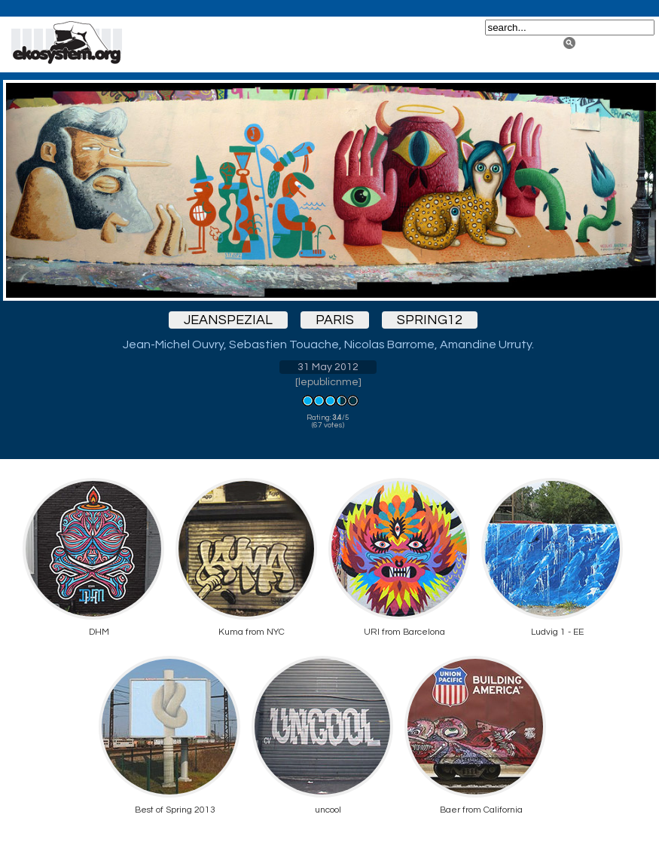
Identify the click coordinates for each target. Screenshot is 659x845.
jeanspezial (228, 320)
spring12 (429, 320)
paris (335, 320)
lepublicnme (328, 382)
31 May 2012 (327, 367)
